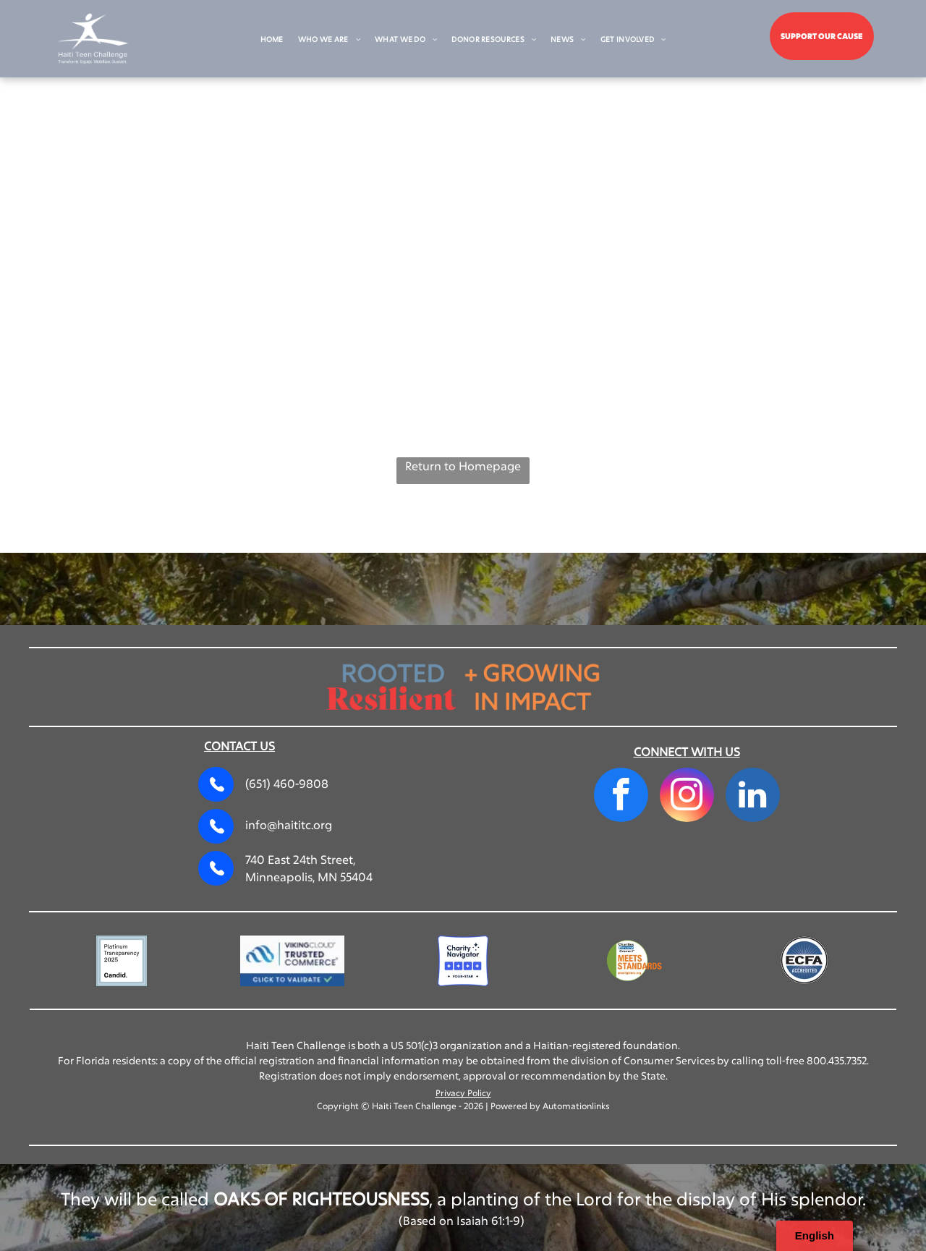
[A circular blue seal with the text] (804, 961)
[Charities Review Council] (634, 961)
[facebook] (621, 797)
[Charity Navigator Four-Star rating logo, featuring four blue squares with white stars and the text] (463, 961)
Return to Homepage (463, 465)
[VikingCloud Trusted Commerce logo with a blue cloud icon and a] (292, 961)
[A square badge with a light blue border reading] (121, 961)
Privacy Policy (463, 1092)
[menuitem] (272, 39)
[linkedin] (753, 797)
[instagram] (687, 797)
